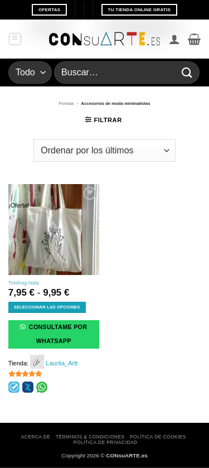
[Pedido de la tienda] (104, 150)
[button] (15, 39)
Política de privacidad (106, 442)
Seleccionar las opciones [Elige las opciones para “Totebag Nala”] (47, 307)
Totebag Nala (23, 283)
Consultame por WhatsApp (57, 334)
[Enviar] (187, 72)
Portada (66, 103)
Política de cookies (158, 437)
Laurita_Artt (61, 363)
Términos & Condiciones (90, 437)
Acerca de (36, 437)
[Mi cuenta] (174, 39)
